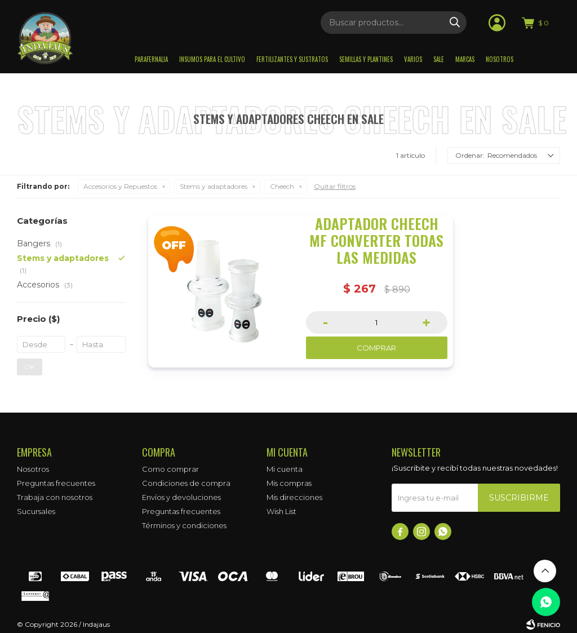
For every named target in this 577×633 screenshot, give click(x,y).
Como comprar (170, 468)
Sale (438, 59)
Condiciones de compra (186, 483)
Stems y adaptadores (213, 186)
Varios (413, 59)
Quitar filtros (335, 186)
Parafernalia (151, 59)
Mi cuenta (285, 468)
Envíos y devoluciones (181, 497)
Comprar (376, 347)
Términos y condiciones (184, 525)
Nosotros (499, 59)
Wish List (281, 511)
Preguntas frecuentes (56, 483)
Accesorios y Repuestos (120, 186)
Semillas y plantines (366, 59)
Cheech (282, 186)
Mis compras (289, 483)
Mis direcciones (294, 497)
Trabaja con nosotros (54, 497)
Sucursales (36, 511)
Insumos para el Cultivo (212, 59)
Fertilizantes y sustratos (292, 59)
